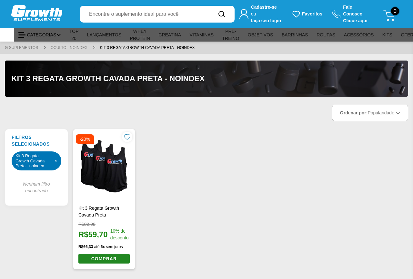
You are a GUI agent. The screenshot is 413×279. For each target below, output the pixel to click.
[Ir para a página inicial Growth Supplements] (43, 14)
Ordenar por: (370, 113)
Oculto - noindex (70, 47)
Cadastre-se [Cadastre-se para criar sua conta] (264, 7)
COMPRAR (104, 258)
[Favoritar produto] (127, 137)
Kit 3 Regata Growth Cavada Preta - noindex (147, 47)
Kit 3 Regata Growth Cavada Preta (98, 211)
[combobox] (144, 14)
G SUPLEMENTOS (22, 47)
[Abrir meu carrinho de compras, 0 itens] (391, 14)
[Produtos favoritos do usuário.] (307, 14)
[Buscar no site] (222, 14)
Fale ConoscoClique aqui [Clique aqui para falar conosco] (355, 14)
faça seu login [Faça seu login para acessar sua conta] (266, 20)
